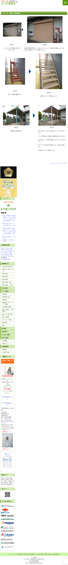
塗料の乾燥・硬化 (6, 282)
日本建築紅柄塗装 (6, 307)
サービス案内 (5, 291)
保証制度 (4, 322)
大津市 (5, 251)
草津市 (10, 251)
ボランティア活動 (6, 319)
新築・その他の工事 (7, 314)
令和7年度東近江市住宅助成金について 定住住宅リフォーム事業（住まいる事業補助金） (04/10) (9, 232)
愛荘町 (10, 253)
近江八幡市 (9, 248)
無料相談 (4, 349)
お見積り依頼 (5, 352)
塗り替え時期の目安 (7, 266)
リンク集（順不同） (7, 501)
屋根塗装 (4, 299)
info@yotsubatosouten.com (35, 563)
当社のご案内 (5, 337)
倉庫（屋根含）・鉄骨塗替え (8, 310)
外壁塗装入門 (5, 263)
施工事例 (4, 328)
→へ (6, 449)
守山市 (2, 254)
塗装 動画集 (5, 317)
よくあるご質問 (6, 334)
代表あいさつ (5, 343)
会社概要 (4, 340)
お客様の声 (4, 331)
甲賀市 (2, 249)
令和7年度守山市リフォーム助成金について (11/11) (9, 225)
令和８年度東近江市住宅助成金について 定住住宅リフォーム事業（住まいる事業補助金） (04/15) (9, 219)
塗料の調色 (5, 279)
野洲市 (7, 249)
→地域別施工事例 (5, 259)
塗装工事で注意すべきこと (8, 270)
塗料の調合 (5, 276)
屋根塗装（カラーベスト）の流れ (8, 303)
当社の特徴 (4, 288)
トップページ (5, 198)
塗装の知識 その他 (7, 285)
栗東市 (6, 253)
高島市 (5, 256)
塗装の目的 (5, 273)
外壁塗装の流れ (6, 297)
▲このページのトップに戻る (58, 163)
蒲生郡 (7, 254)
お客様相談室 (5, 346)
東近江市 (3, 248)
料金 (3, 325)
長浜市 (9, 256)
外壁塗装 (4, 294)
